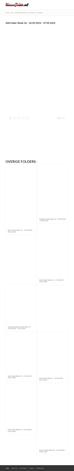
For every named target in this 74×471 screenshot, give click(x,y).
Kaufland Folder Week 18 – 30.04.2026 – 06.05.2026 (52, 220)
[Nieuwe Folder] (31, 4)
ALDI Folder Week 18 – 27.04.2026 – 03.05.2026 (51, 281)
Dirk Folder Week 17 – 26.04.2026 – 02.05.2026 (51, 379)
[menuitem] (7, 468)
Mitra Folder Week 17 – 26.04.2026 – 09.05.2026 (20, 231)
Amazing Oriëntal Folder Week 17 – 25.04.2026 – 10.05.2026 (20, 327)
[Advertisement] (25, 41)
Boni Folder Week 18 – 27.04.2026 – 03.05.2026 (20, 377)
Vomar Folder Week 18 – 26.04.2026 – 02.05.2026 (52, 451)
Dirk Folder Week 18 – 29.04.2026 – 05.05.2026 (20, 430)
